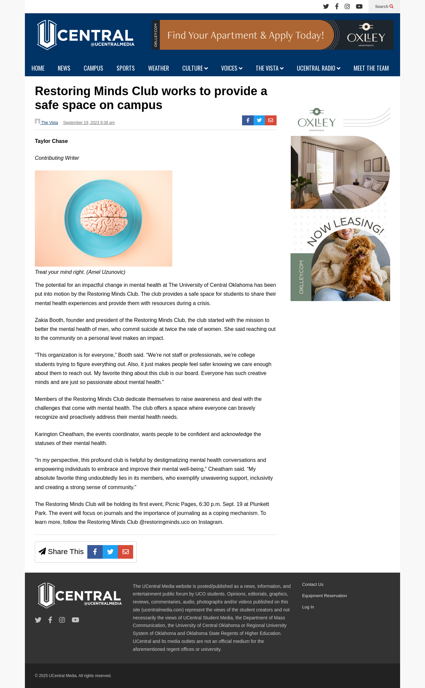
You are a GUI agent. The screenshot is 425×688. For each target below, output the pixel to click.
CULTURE (195, 68)
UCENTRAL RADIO (318, 68)
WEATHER (158, 68)
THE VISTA (270, 68)
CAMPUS (93, 68)
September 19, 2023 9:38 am (89, 122)
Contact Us (312, 584)
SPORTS (126, 68)
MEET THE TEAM (371, 68)
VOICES (231, 68)
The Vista (46, 122)
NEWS (64, 68)
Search (384, 6)
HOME (38, 68)
